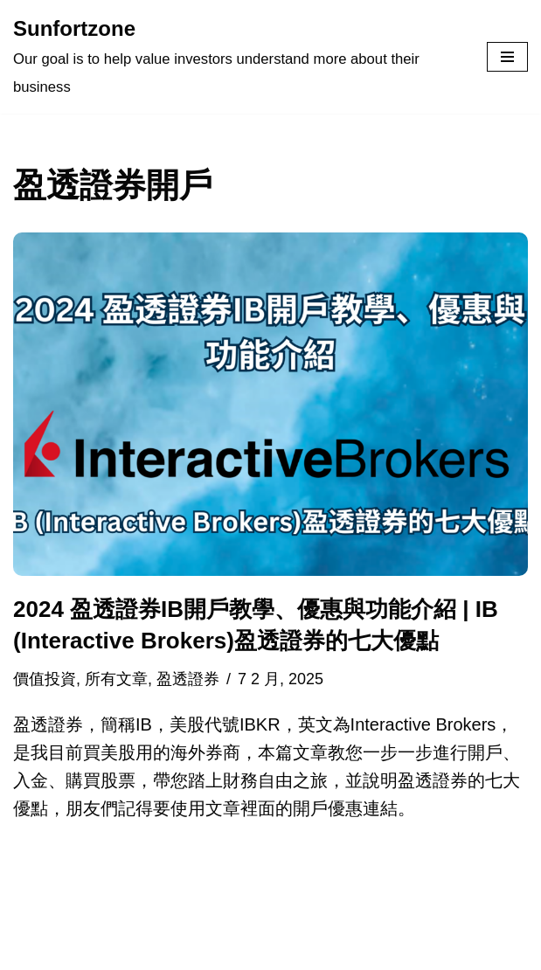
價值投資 (44, 679)
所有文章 (116, 679)
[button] (270, 404)
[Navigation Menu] (507, 57)
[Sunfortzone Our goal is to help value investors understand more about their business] (237, 56)
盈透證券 (187, 679)
